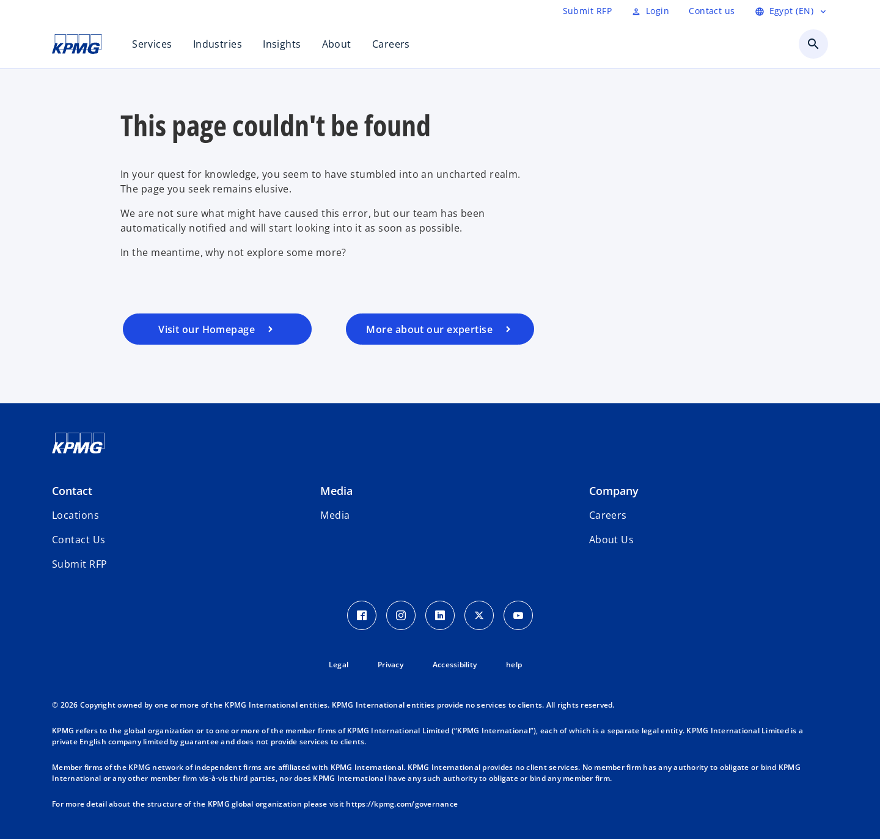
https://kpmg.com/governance (402, 804)
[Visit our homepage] (217, 329)
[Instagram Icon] (401, 615)
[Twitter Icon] (479, 615)
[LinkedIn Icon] (440, 615)
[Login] (650, 11)
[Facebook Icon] (361, 615)
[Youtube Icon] (518, 615)
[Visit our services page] (440, 329)
